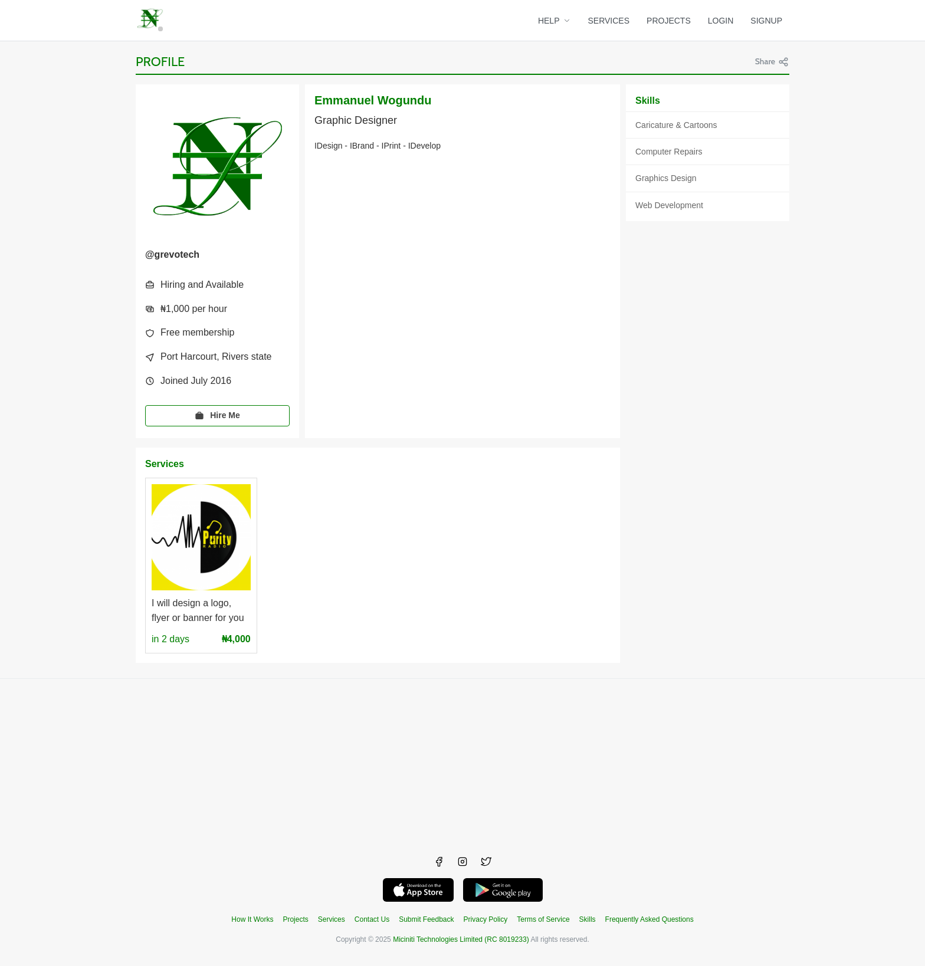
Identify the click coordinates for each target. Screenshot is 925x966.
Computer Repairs (669, 151)
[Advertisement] (462, 761)
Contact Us (372, 919)
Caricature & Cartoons (676, 125)
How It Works (252, 919)
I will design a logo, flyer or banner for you (198, 610)
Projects (295, 919)
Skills (587, 919)
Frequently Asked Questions (649, 919)
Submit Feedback (426, 919)
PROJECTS (669, 20)
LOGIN (721, 20)
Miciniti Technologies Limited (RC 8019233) (461, 939)
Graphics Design (666, 178)
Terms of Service (543, 919)
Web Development (669, 205)
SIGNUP (766, 20)
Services (331, 919)
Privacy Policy (486, 919)
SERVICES (609, 20)
